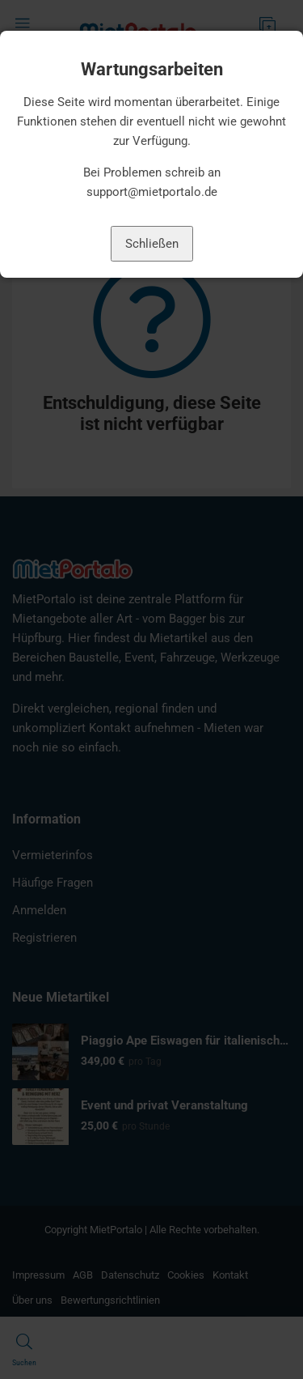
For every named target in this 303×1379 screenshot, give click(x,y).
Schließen (152, 243)
